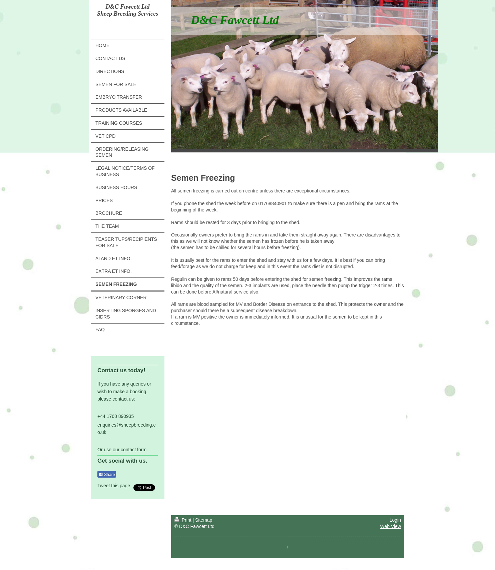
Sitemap (203, 520)
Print (183, 520)
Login (395, 520)
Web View (390, 526)
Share (107, 474)
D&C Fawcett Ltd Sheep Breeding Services (127, 10)
